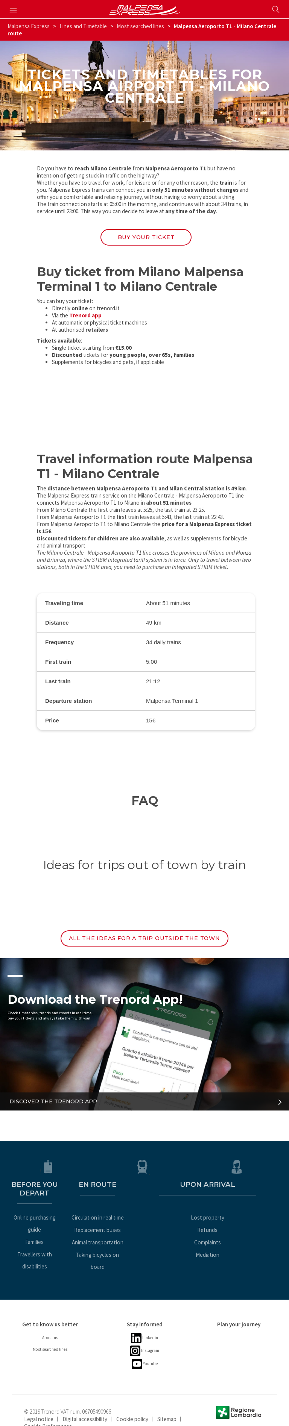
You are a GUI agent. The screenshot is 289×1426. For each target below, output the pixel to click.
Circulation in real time (145, 1214)
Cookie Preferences (48, 1410)
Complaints (238, 1239)
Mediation (239, 1251)
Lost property (239, 1214)
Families (50, 1226)
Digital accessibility (84, 1403)
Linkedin (145, 1323)
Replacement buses (144, 1226)
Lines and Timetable (83, 26)
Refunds (239, 1226)
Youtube (144, 1348)
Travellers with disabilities (50, 1239)
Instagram (144, 1335)
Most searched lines (140, 26)
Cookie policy (132, 1403)
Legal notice (38, 1403)
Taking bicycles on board (144, 1251)
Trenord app (85, 318)
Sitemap (166, 1403)
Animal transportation (144, 1239)
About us (50, 1322)
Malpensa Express (29, 26)
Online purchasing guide (50, 1214)
